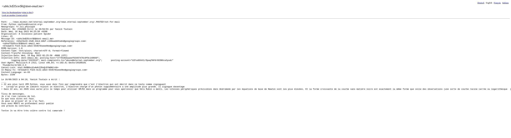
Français (497, 3)
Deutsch (480, 3)
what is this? (27, 12)
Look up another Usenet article (14, 15)
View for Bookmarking (11, 12)
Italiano (505, 3)
